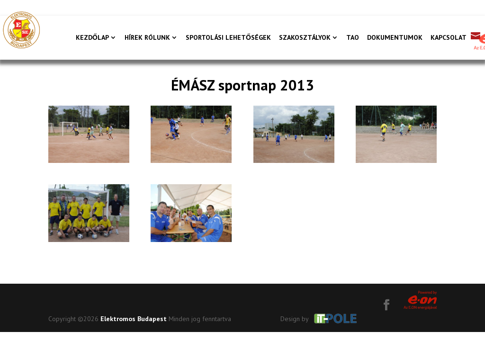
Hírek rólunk (147, 38)
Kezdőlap (92, 38)
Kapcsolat (449, 38)
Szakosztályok (305, 38)
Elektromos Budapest (133, 318)
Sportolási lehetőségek (228, 38)
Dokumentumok (394, 38)
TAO (352, 38)
